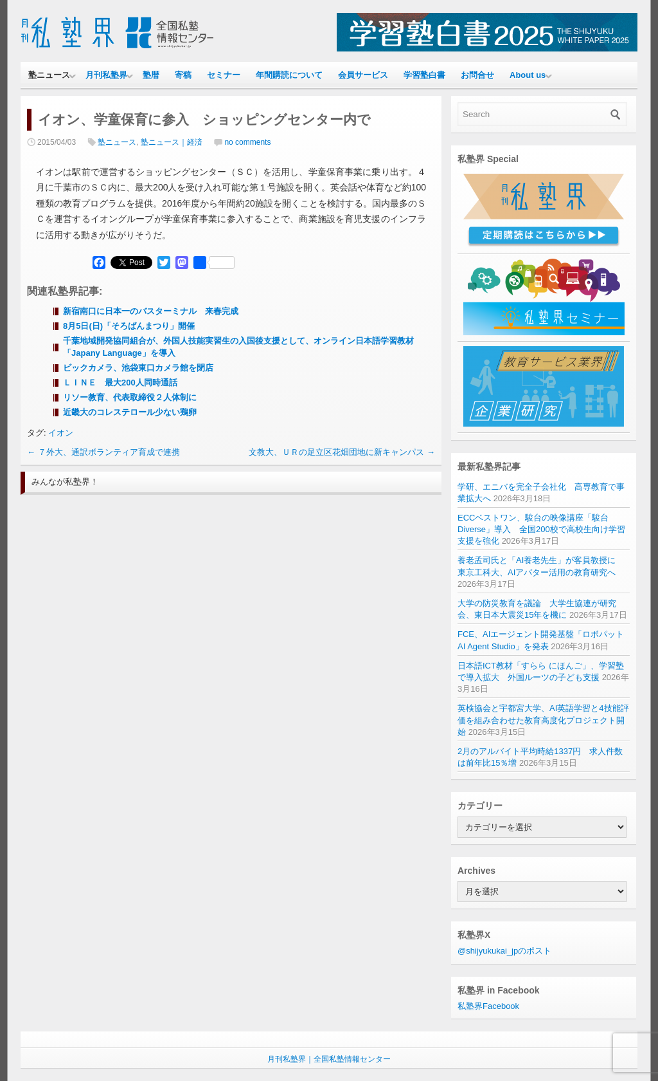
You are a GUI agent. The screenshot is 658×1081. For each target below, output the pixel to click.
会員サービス (363, 75)
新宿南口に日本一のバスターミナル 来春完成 (150, 311)
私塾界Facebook (488, 1006)
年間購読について (289, 75)
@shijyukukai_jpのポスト (504, 951)
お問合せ (477, 75)
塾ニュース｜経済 (171, 142)
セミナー (223, 75)
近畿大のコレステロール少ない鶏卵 (130, 412)
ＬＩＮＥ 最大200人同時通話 (120, 382)
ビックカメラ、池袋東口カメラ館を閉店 (138, 368)
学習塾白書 (424, 75)
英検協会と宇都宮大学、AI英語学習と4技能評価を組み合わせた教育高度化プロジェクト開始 (543, 719)
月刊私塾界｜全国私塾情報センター (329, 1059)
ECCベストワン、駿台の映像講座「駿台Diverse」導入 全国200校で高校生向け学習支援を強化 (541, 529)
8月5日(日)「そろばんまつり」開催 (129, 326)
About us (528, 75)
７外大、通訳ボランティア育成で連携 (103, 452)
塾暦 (151, 75)
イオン (60, 433)
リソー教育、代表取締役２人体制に (130, 397)
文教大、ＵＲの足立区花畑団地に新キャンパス (342, 452)
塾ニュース (49, 75)
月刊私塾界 (106, 75)
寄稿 (183, 75)
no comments (247, 142)
